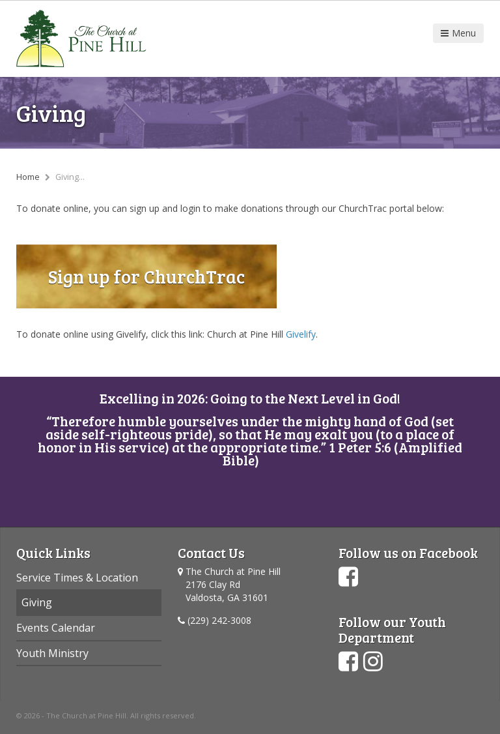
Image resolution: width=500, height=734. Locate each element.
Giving (36, 602)
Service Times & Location (77, 577)
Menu (458, 33)
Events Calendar (55, 628)
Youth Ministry (52, 653)
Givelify (301, 334)
